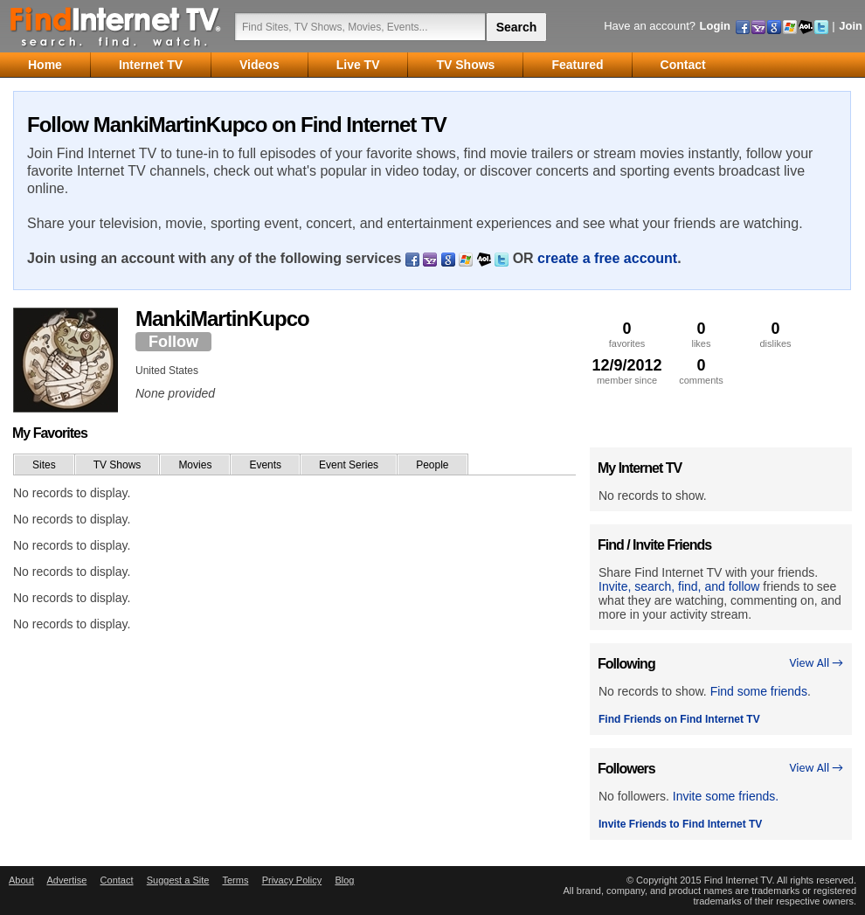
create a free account (607, 258)
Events (265, 465)
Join (850, 25)
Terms (235, 880)
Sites (44, 465)
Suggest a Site (178, 880)
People (432, 465)
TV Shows (117, 465)
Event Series (348, 465)
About (21, 880)
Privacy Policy (292, 880)
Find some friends (758, 691)
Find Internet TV (116, 26)
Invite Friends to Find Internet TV (680, 824)
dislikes (775, 334)
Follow (173, 341)
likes (701, 334)
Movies (194, 465)
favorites (627, 334)
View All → (816, 662)
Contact (117, 880)
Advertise (66, 880)
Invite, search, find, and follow (679, 586)
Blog (344, 880)
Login (715, 25)
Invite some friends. (725, 796)
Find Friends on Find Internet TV (679, 719)
